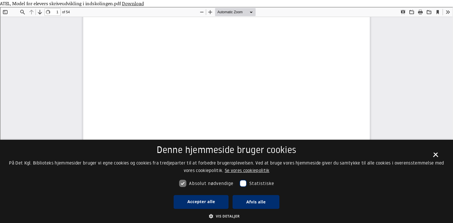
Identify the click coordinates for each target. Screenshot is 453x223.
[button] (226, 216)
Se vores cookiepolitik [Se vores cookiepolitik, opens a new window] (247, 170)
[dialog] (226, 181)
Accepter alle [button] (201, 201)
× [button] (435, 157)
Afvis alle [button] (256, 202)
